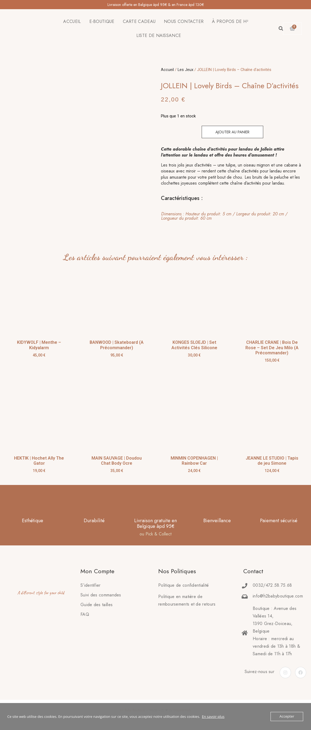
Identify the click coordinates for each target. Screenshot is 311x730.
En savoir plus (213, 716)
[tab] (229, 216)
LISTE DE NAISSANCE (158, 35)
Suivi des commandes (100, 595)
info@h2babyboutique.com (278, 596)
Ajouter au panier (232, 132)
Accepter (287, 716)
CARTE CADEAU (139, 21)
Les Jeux (185, 69)
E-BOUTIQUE (101, 21)
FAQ (84, 614)
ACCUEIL (72, 21)
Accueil (167, 69)
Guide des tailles (96, 605)
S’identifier (90, 585)
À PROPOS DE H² (230, 21)
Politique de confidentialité (183, 585)
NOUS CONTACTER (184, 21)
